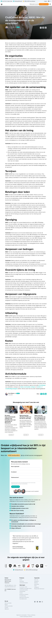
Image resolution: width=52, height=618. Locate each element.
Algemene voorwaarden (21, 615)
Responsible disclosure (39, 589)
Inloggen (45, 1)
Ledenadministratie (24, 583)
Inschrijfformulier (23, 599)
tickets (22, 387)
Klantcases (36, 585)
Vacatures (36, 582)
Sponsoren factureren (24, 598)
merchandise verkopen (29, 387)
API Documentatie (9, 606)
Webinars (7, 609)
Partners (36, 583)
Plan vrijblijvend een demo (43, 4)
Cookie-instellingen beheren (26, 617)
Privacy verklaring (31, 615)
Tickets (21, 593)
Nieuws (18, 27)
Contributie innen (23, 587)
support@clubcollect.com (10, 587)
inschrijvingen (42, 385)
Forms (21, 580)
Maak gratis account (33, 4)
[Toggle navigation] (50, 4)
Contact (6, 608)
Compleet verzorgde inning (25, 589)
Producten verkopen (24, 595)
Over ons (36, 580)
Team (35, 586)
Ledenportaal (22, 592)
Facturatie (22, 582)
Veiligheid (36, 588)
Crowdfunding (23, 596)
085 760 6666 (10, 586)
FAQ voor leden (8, 603)
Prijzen (6, 605)
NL (49, 1)
